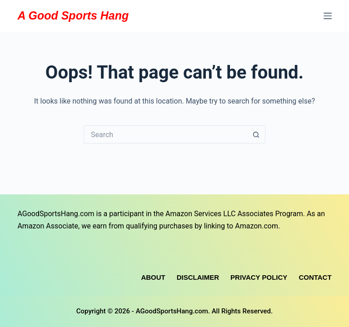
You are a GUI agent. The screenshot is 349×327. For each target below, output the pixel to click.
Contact (315, 277)
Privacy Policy (258, 277)
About (153, 277)
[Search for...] (165, 134)
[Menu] (328, 16)
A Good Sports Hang (73, 15)
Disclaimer (198, 277)
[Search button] (256, 134)
